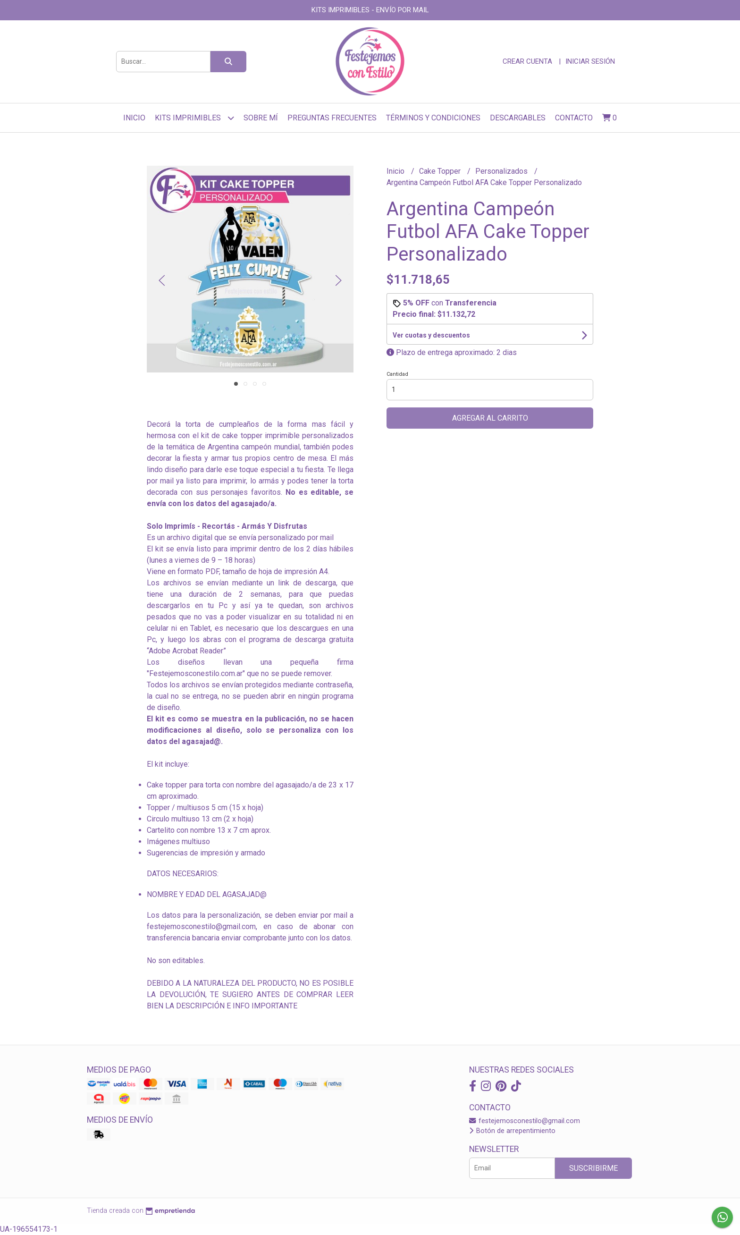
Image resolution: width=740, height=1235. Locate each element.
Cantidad (397, 374)
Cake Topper (440, 171)
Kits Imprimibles (194, 117)
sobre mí (261, 117)
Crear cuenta (527, 61)
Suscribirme (593, 1168)
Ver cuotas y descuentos (431, 335)
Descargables (518, 117)
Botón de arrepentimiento (512, 1131)
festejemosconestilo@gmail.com (524, 1121)
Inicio (134, 117)
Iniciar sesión (590, 61)
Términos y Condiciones (433, 117)
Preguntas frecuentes (332, 117)
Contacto (574, 117)
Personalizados (502, 171)
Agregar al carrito (490, 418)
